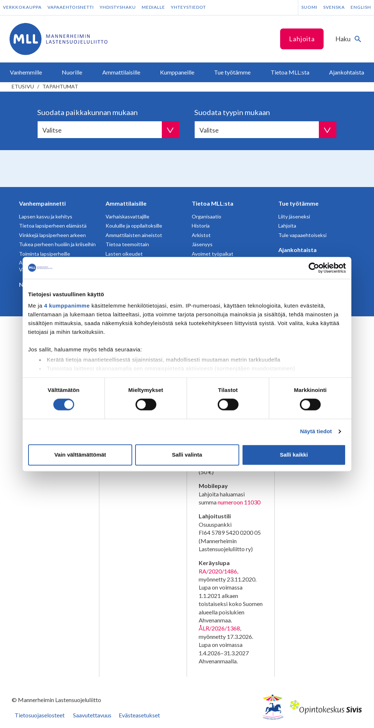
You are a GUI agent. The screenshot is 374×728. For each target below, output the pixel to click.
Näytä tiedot (316, 431)
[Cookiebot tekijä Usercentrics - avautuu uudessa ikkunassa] (314, 267)
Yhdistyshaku (118, 7)
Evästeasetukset (139, 715)
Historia (201, 225)
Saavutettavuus (92, 715)
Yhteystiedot (188, 7)
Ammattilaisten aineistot (134, 235)
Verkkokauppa (22, 7)
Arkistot (201, 235)
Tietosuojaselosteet (40, 715)
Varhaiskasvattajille (127, 216)
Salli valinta (187, 454)
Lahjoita (302, 39)
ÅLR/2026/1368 (219, 628)
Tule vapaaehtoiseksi (302, 235)
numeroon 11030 (239, 502)
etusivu (23, 86)
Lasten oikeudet (124, 254)
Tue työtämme (298, 203)
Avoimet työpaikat (212, 254)
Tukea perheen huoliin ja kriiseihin (57, 244)
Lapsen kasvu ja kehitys (45, 216)
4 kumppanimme (67, 305)
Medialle (153, 7)
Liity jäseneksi (294, 216)
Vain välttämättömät (80, 454)
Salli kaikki (294, 454)
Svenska (334, 7)
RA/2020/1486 (218, 571)
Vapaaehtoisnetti (70, 7)
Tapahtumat (60, 86)
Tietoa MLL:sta (212, 203)
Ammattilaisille (126, 203)
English (361, 7)
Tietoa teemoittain (127, 244)
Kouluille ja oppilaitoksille (134, 225)
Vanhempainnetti (42, 203)
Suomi (309, 7)
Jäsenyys (202, 244)
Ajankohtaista (297, 249)
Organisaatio (206, 216)
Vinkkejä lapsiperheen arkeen (52, 235)
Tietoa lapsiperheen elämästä (53, 225)
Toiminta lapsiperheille (44, 254)
